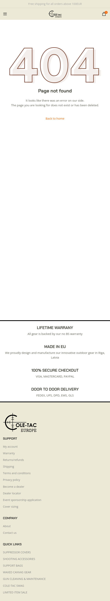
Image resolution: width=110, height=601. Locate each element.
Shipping (8, 466)
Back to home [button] (55, 118)
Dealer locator (12, 493)
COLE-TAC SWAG (13, 586)
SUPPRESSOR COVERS (17, 552)
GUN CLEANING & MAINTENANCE (24, 579)
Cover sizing (10, 506)
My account (10, 446)
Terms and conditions (17, 473)
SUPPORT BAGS (13, 565)
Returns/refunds (13, 460)
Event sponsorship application (22, 500)
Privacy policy (11, 480)
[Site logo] (55, 13)
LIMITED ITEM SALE (15, 592)
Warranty (9, 453)
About (7, 526)
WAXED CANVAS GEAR (17, 572)
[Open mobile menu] (5, 14)
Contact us (9, 533)
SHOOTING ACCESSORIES (19, 559)
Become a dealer (13, 486)
